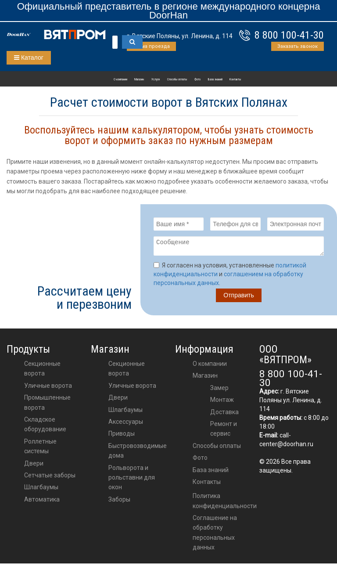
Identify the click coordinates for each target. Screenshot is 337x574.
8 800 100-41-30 (289, 35)
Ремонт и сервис (223, 431)
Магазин (139, 79)
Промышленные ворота (47, 405)
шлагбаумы (125, 412)
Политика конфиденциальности (225, 503)
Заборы (119, 501)
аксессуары (125, 424)
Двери (33, 465)
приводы (121, 436)
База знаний (215, 79)
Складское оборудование (45, 427)
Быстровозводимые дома (137, 453)
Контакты (235, 79)
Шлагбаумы (41, 489)
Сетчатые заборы (49, 477)
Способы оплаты (177, 79)
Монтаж (222, 402)
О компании (120, 79)
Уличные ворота (48, 388)
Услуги (155, 79)
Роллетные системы (40, 448)
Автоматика (42, 501)
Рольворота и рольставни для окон (131, 480)
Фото (197, 79)
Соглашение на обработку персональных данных (215, 535)
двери (118, 400)
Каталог (28, 57)
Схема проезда (151, 46)
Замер (219, 390)
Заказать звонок (297, 46)
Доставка (224, 414)
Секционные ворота (42, 371)
